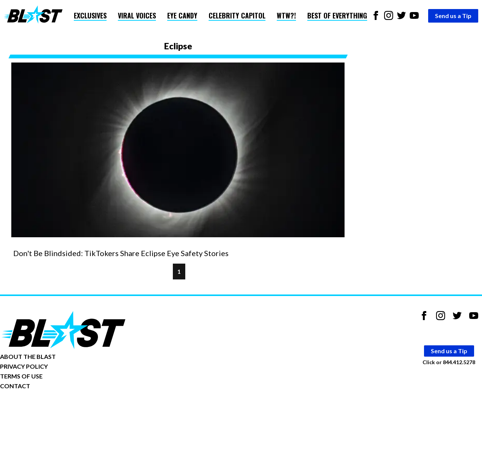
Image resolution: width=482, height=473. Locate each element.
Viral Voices (137, 15)
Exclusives (90, 15)
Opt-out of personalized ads (36, 409)
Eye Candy (182, 15)
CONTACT (15, 385)
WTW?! (286, 15)
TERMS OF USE (21, 376)
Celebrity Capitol (237, 15)
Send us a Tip (453, 15)
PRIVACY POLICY (24, 366)
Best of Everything (337, 15)
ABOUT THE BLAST (28, 356)
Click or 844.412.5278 (449, 362)
